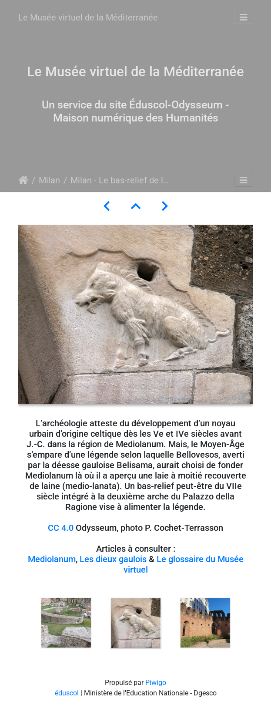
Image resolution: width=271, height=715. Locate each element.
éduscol (67, 693)
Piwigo (155, 682)
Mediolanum (52, 559)
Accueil (23, 180)
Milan (49, 180)
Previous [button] (24, 625)
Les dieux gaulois (113, 559)
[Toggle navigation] (243, 17)
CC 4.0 (61, 528)
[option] (66, 623)
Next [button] (246, 625)
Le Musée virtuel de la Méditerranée (88, 17)
